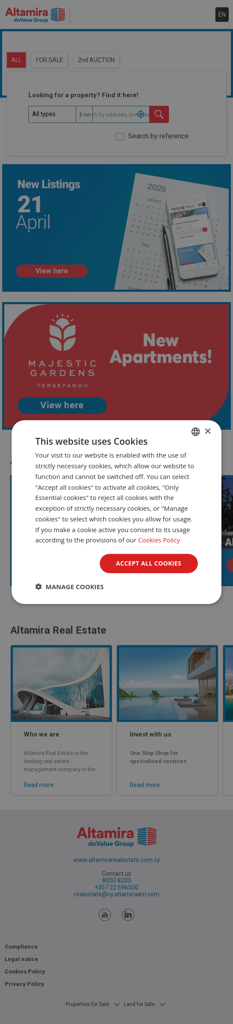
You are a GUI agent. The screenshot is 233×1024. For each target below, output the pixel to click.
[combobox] (195, 432)
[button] (69, 586)
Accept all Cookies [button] (148, 563)
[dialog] (116, 512)
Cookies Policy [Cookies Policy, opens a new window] (159, 540)
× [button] (207, 431)
